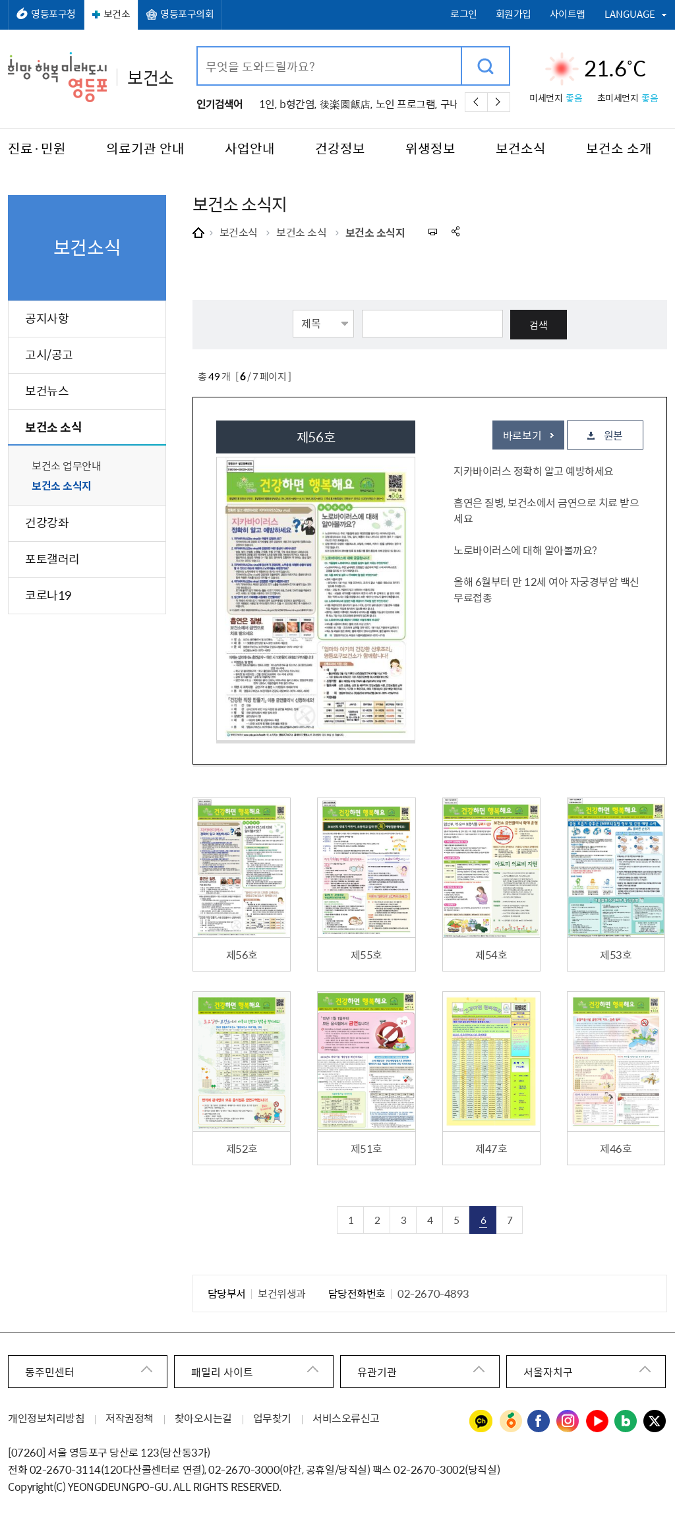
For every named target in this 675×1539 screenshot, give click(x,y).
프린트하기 (432, 231)
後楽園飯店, (346, 103)
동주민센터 (49, 1371)
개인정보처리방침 (46, 1418)
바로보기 (522, 435)
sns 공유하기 (456, 231)
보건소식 (239, 232)
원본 (613, 435)
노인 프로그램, (406, 103)
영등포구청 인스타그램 (568, 1422)
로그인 (463, 14)
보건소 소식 (301, 232)
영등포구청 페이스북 (539, 1422)
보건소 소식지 (375, 232)
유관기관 (377, 1371)
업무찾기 (272, 1418)
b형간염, (297, 103)
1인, (268, 103)
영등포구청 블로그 (626, 1422)
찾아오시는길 (203, 1418)
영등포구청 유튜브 (597, 1422)
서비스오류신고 (346, 1418)
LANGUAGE (629, 14)
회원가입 (513, 14)
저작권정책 (129, 1418)
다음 (498, 102)
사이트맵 (567, 14)
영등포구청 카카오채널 (481, 1422)
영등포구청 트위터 (655, 1422)
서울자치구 (548, 1371)
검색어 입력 (362, 308)
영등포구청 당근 (510, 1422)
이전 (476, 102)
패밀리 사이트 (222, 1371)
